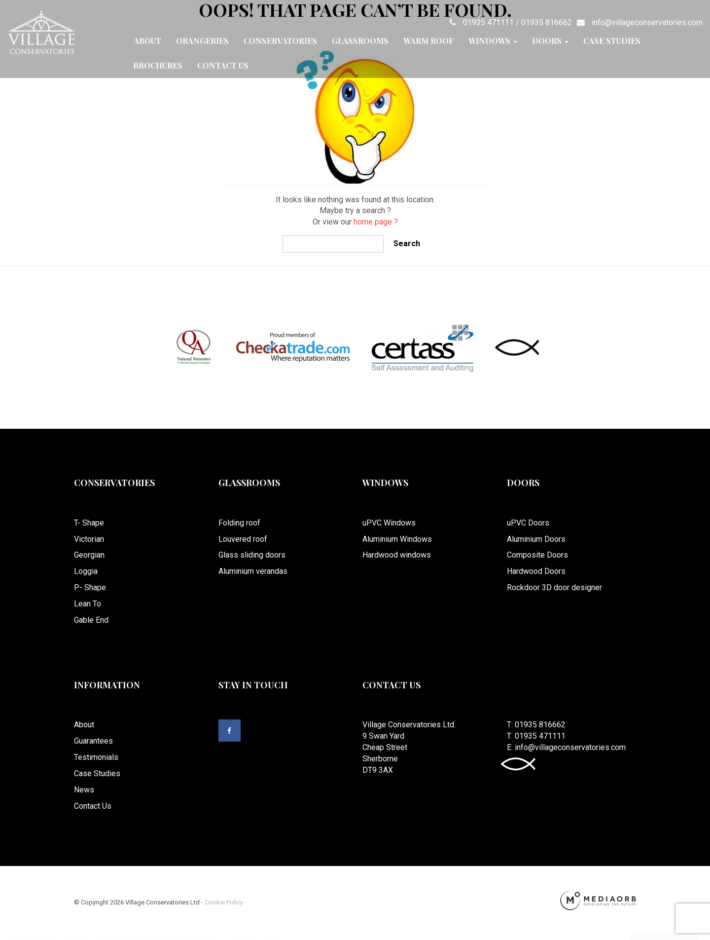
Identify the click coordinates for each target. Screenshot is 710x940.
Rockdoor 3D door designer (554, 587)
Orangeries (202, 41)
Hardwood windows (396, 555)
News (84, 789)
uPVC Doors (528, 522)
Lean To (87, 603)
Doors (550, 41)
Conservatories (280, 41)
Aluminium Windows (397, 539)
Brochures (157, 65)
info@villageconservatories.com (637, 22)
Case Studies (611, 41)
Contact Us (222, 65)
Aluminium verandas (252, 571)
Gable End (91, 620)
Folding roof (239, 522)
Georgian (89, 555)
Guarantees (93, 741)
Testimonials (96, 757)
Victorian (89, 539)
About (147, 41)
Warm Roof (428, 41)
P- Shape (90, 587)
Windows (492, 41)
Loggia (86, 571)
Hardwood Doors (536, 571)
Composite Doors (537, 555)
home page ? (376, 221)
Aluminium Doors (536, 539)
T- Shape (89, 522)
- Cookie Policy (221, 902)
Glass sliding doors (251, 555)
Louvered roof (242, 539)
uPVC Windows (389, 522)
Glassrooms (360, 41)
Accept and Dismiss (664, 930)
